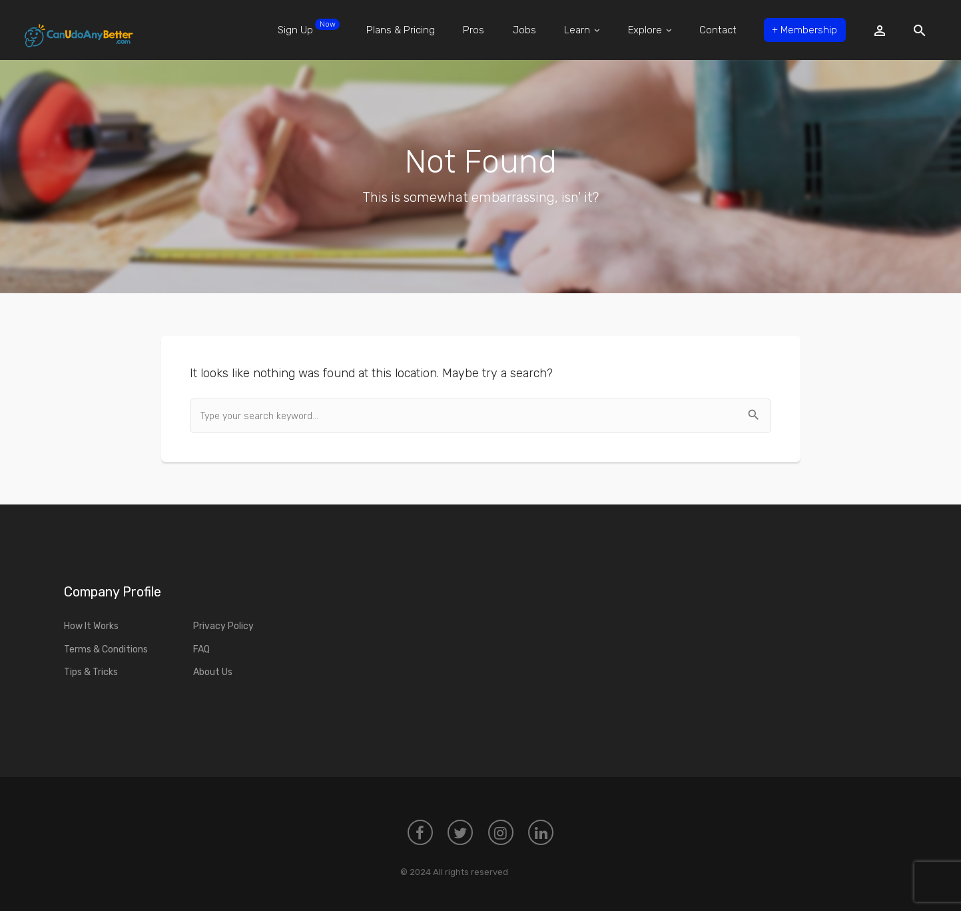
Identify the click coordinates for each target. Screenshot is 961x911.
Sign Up (309, 27)
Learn (581, 30)
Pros (473, 30)
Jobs (524, 30)
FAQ (201, 649)
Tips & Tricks (91, 672)
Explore (649, 30)
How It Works (91, 626)
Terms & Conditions (106, 649)
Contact (718, 30)
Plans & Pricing (400, 30)
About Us (212, 672)
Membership (804, 30)
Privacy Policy (223, 626)
